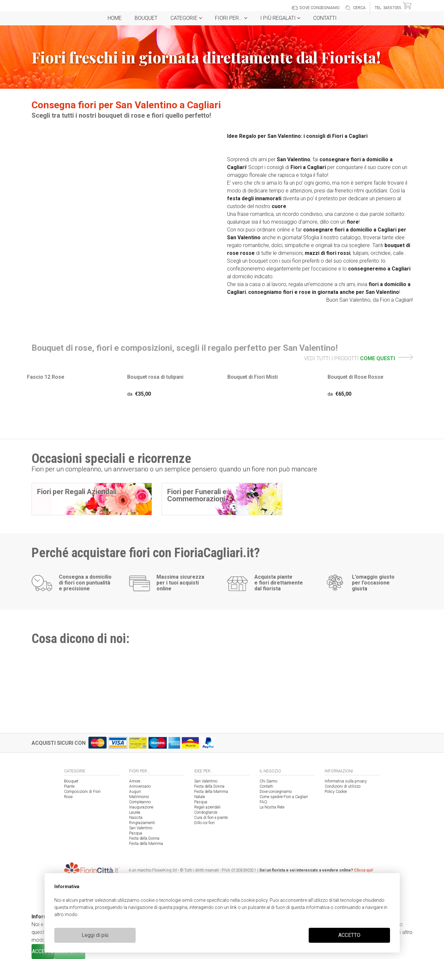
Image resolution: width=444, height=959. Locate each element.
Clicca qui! (363, 870)
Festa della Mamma (146, 843)
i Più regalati (280, 18)
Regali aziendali (207, 807)
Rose (68, 797)
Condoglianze (205, 812)
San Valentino (140, 828)
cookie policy (254, 900)
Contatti (325, 18)
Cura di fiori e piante (211, 817)
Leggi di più (95, 935)
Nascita (135, 817)
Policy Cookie (336, 791)
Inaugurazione (141, 807)
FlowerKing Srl (164, 870)
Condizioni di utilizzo (342, 786)
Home (115, 18)
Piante (69, 786)
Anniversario (140, 786)
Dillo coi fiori (204, 823)
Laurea (134, 812)
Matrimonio (139, 797)
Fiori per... (231, 18)
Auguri (135, 791)
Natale (199, 797)
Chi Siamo (268, 781)
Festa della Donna (144, 838)
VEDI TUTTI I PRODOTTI (358, 358)
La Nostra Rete (272, 807)
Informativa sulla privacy (346, 781)
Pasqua (135, 833)
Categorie (186, 18)
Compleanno (140, 802)
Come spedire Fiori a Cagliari (284, 797)
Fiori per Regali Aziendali (76, 492)
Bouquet (146, 18)
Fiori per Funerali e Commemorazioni (197, 495)
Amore (134, 781)
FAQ (263, 802)
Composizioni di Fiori (82, 791)
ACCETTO (349, 935)
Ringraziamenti (142, 823)
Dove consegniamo (276, 791)
